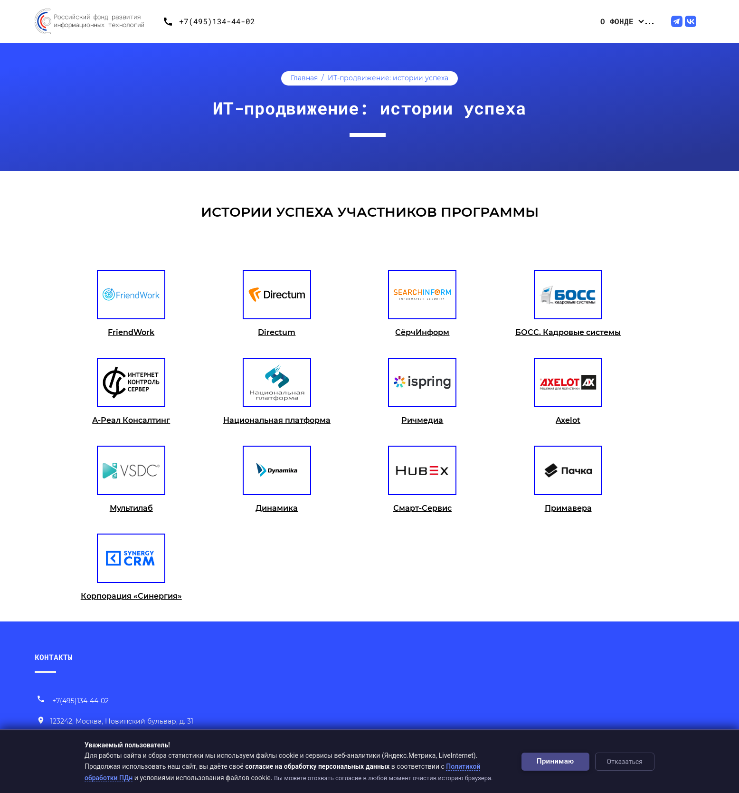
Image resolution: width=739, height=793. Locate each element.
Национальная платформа (277, 420)
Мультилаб (131, 508)
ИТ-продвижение (626, 21)
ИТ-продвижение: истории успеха (388, 78)
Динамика (277, 508)
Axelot (568, 420)
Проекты (473, 21)
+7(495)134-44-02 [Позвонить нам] (73, 701)
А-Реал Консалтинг (131, 420)
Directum (276, 332)
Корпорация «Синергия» (131, 596)
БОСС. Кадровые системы (568, 332)
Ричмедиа (422, 420)
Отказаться (624, 761)
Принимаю (555, 761)
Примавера (568, 508)
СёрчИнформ (422, 332)
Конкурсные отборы (404, 21)
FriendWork (131, 332)
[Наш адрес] (115, 722)
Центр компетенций (541, 21)
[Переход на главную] (96, 21)
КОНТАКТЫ (54, 657)
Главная (304, 78)
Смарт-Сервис (422, 508)
